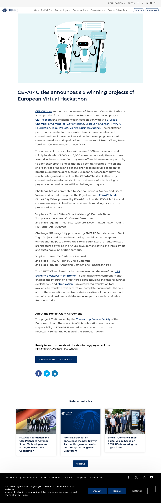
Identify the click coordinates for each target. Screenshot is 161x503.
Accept (100, 492)
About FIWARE (41, 10)
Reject (118, 492)
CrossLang (92, 131)
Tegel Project (60, 135)
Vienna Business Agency (85, 135)
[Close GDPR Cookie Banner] (153, 492)
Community (79, 10)
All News (80, 471)
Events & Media (116, 10)
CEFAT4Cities (43, 119)
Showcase (152, 10)
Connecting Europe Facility (93, 326)
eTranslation (65, 291)
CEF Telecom (43, 127)
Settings (138, 492)
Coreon (105, 131)
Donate (95, 3)
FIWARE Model (108, 202)
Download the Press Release (56, 367)
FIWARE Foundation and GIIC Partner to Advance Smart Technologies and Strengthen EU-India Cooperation (34, 452)
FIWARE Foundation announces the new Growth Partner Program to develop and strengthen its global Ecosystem (80, 452)
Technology (61, 10)
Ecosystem (97, 10)
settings (22, 495)
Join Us (138, 10)
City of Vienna (75, 131)
